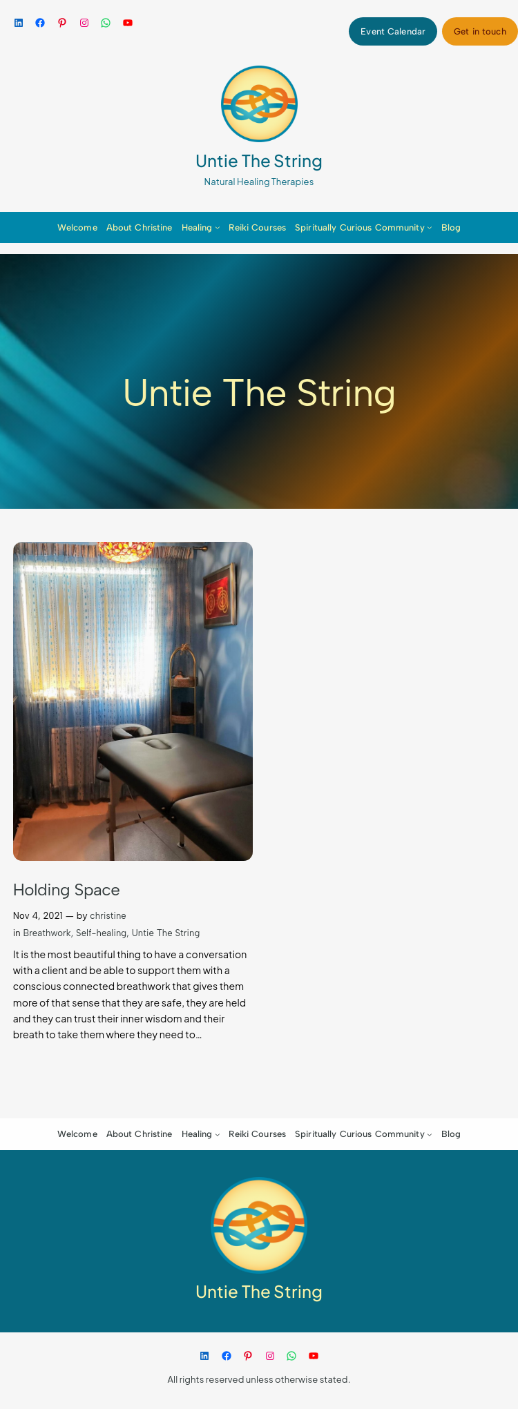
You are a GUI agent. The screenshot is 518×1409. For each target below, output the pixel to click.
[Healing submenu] (217, 227)
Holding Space (66, 890)
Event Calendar (393, 31)
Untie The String (259, 160)
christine (108, 916)
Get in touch (480, 31)
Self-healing (101, 933)
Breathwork (46, 933)
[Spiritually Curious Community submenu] (429, 227)
